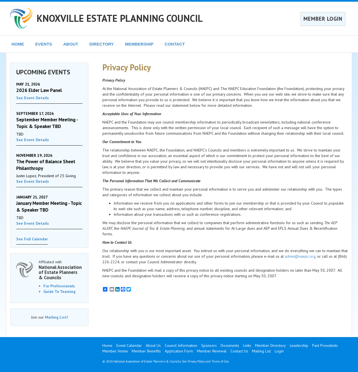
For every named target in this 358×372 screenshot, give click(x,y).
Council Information (181, 345)
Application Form (179, 351)
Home (107, 345)
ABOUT (70, 44)
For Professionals (59, 285)
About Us (153, 345)
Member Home (115, 351)
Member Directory (270, 345)
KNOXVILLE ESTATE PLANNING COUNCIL (120, 18)
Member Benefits (146, 351)
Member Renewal (212, 351)
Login (279, 351)
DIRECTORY (101, 44)
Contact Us (239, 351)
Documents (230, 345)
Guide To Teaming (59, 291)
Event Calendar (129, 345)
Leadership (299, 345)
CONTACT (175, 44)
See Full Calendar (32, 238)
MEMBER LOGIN (322, 18)
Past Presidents (325, 345)
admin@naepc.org (300, 256)
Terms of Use (220, 361)
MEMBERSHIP (139, 44)
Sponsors (209, 345)
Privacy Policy (196, 361)
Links (247, 345)
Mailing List (56, 317)
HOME (17, 44)
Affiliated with (61, 269)
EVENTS (43, 44)
